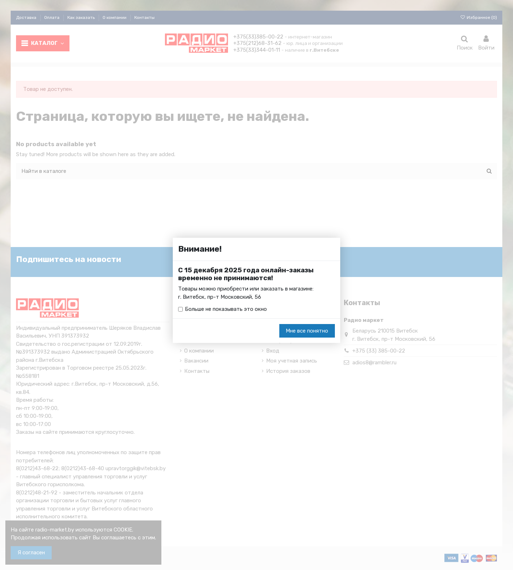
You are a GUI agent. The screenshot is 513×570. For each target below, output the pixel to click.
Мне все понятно (307, 331)
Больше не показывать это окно (226, 309)
